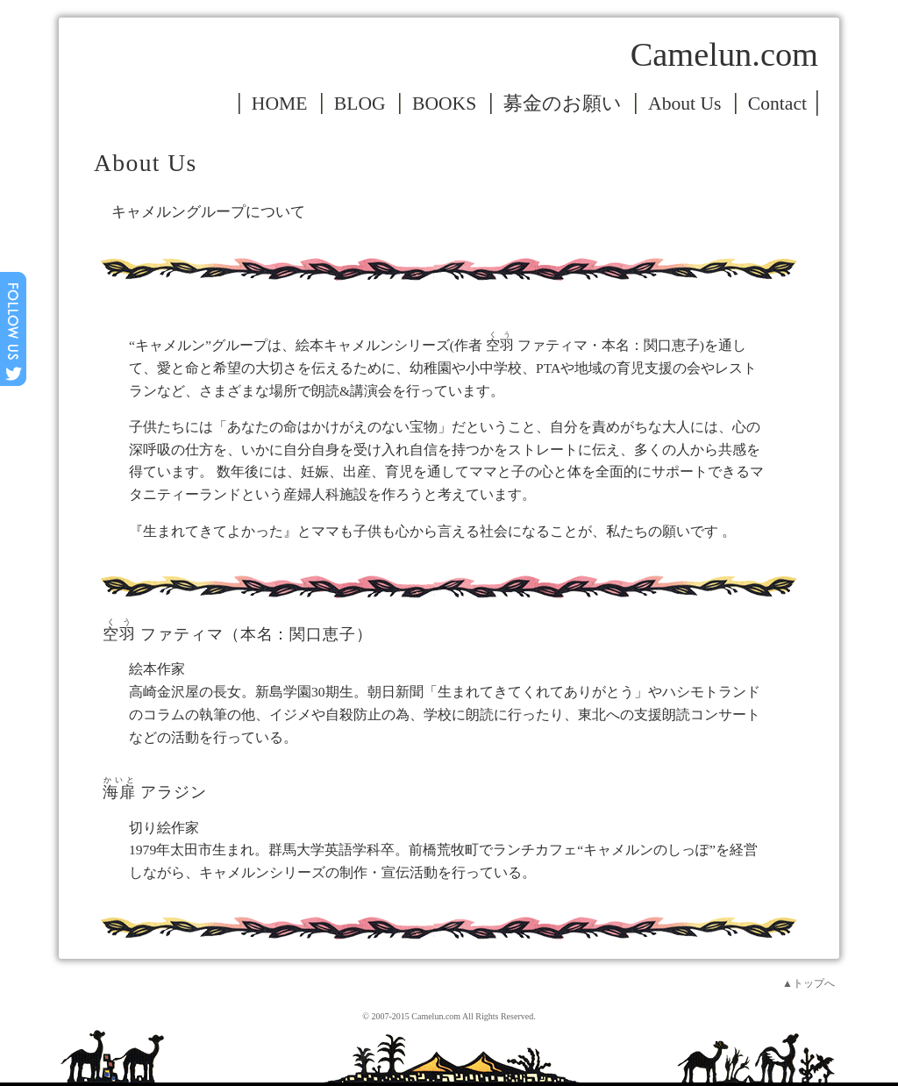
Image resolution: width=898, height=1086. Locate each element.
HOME (280, 103)
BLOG (360, 103)
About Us (684, 103)
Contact (777, 103)
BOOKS (444, 103)
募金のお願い (562, 103)
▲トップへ (808, 983)
